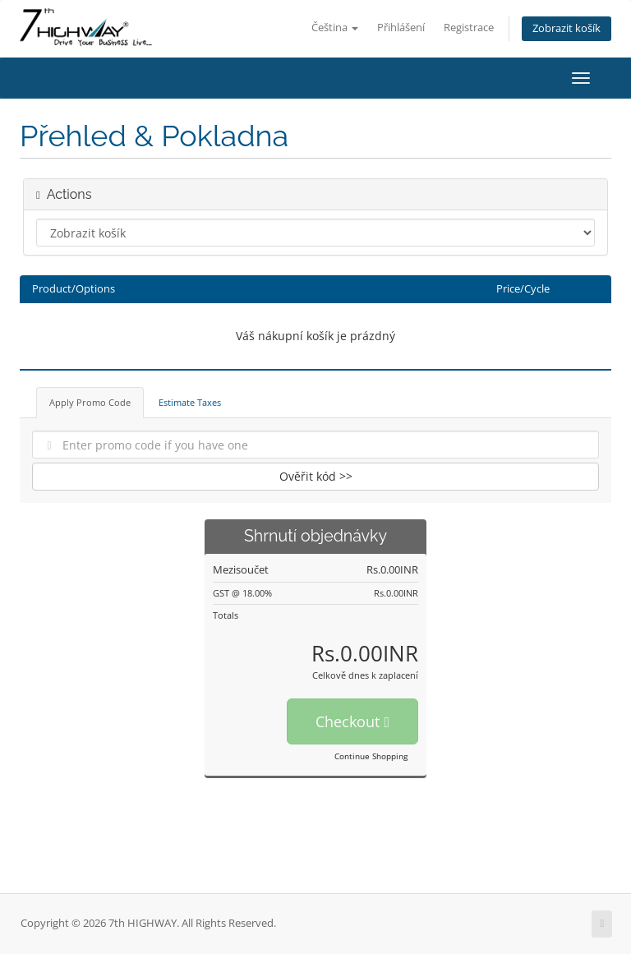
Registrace (469, 28)
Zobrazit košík (566, 28)
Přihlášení (401, 28)
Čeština (334, 28)
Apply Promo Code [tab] (90, 402)
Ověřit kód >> (315, 476)
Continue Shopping (371, 756)
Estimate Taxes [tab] (190, 402)
